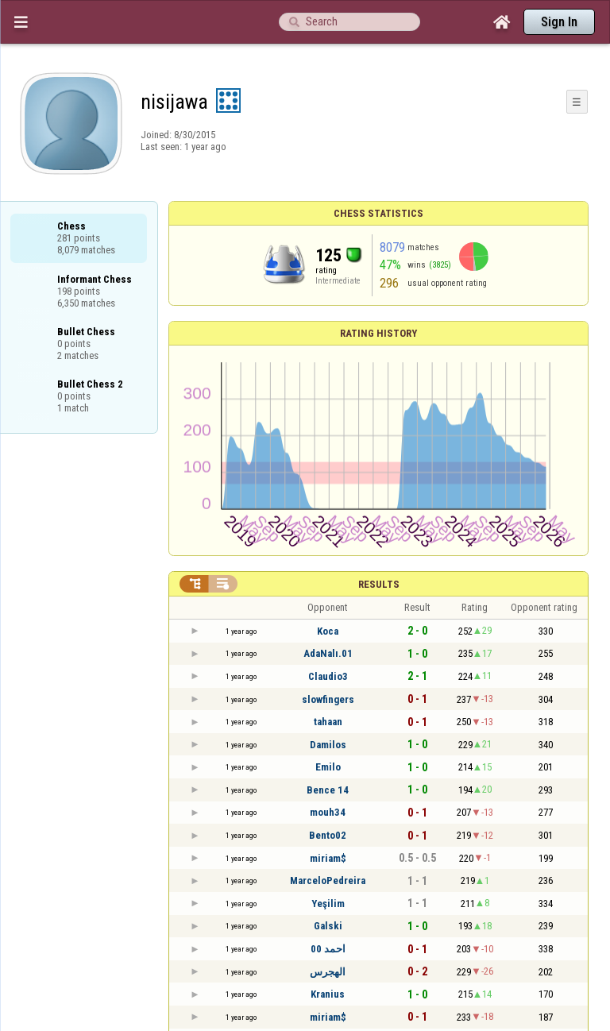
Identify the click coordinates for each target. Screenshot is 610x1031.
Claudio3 (328, 676)
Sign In (559, 21)
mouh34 (328, 812)
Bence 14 (328, 790)
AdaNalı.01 (328, 653)
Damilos (328, 745)
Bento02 (327, 835)
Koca (327, 631)
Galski (328, 926)
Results (379, 584)
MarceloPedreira (327, 880)
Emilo (328, 767)
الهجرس (328, 972)
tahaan (328, 722)
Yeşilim (328, 903)
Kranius (328, 994)
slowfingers (328, 699)
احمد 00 (328, 949)
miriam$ (328, 858)
